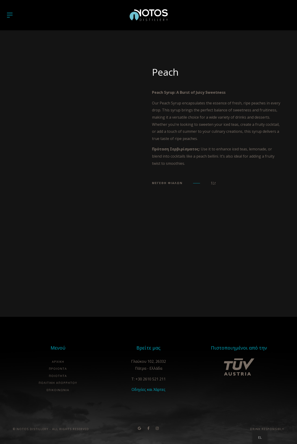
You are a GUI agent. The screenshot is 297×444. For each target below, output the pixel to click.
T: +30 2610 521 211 (148, 379)
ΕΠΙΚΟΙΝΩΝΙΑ (58, 390)
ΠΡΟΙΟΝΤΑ (58, 369)
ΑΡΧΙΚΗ (58, 362)
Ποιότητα (58, 376)
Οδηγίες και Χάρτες (148, 389)
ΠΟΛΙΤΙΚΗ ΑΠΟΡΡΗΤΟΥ (58, 383)
